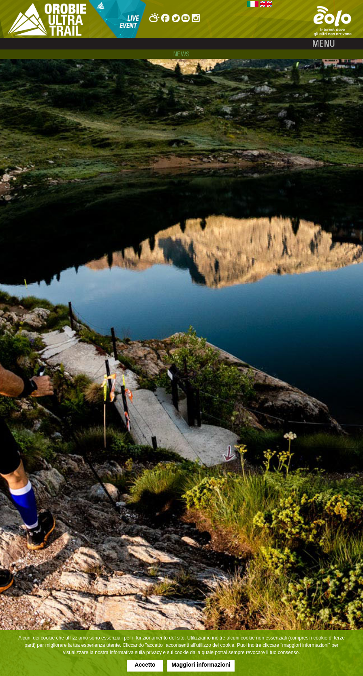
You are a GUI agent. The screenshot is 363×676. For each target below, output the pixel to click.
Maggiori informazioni (200, 664)
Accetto (145, 664)
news (181, 54)
